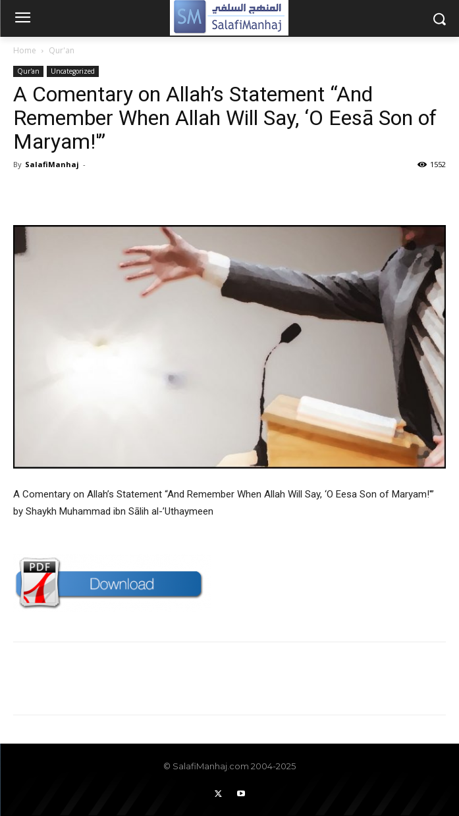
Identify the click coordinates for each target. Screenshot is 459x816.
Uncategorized (73, 71)
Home (24, 50)
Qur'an (61, 50)
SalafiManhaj (52, 164)
